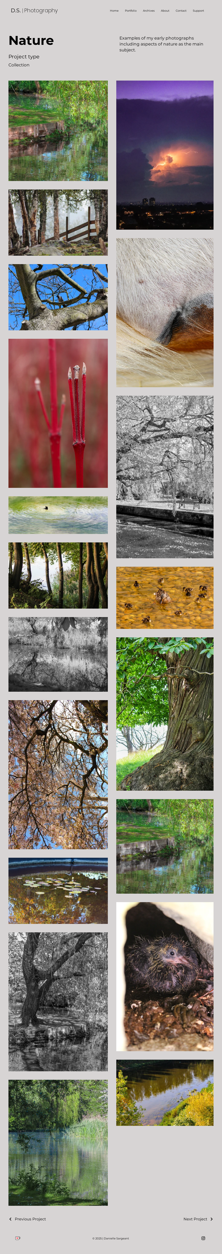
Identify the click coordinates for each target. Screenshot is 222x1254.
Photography (41, 10)
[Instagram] (203, 1238)
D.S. (16, 10)
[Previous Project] (27, 1219)
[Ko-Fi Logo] (17, 1238)
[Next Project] (199, 1219)
